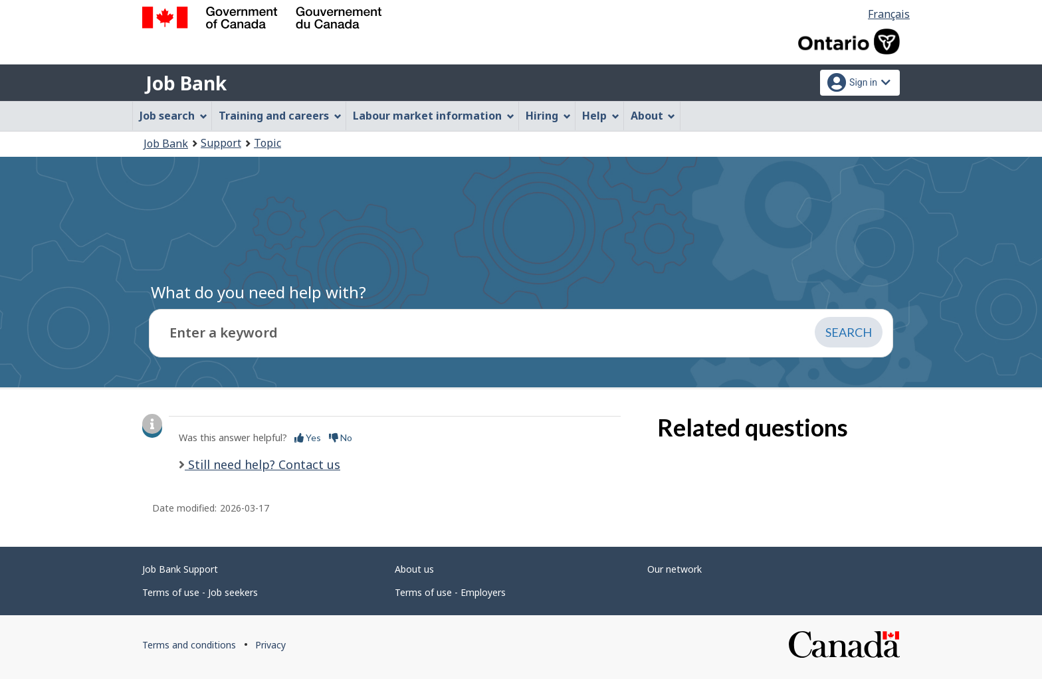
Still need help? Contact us (262, 464)
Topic (267, 143)
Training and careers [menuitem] (280, 115)
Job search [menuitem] (173, 115)
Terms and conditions (189, 644)
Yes (307, 437)
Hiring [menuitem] (548, 115)
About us (414, 569)
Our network (674, 569)
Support (221, 143)
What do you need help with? (258, 292)
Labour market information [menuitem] (433, 115)
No (340, 437)
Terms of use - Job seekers (200, 592)
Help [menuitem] (600, 115)
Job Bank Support (180, 569)
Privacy (270, 644)
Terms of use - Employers (450, 592)
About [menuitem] (653, 115)
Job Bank (186, 83)
